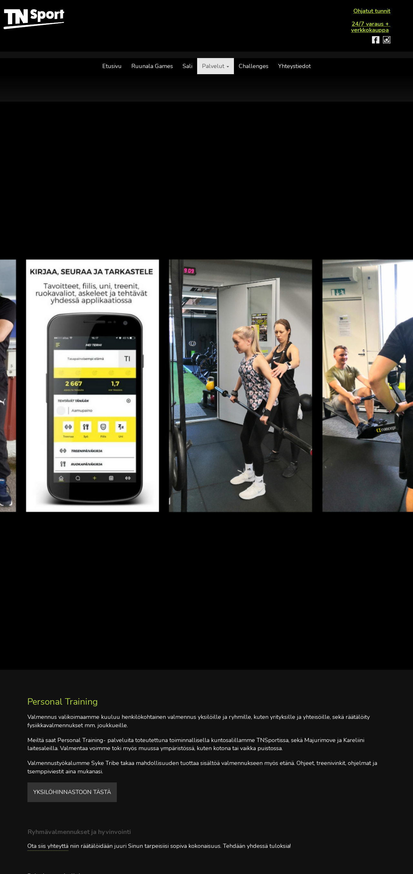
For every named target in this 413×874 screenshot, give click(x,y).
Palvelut (215, 66)
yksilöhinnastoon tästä (72, 792)
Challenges (253, 66)
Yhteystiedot (294, 66)
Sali (187, 66)
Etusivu (112, 66)
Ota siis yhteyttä (47, 846)
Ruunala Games (152, 66)
